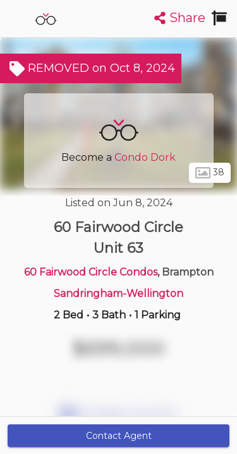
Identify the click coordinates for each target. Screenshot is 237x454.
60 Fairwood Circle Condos (90, 272)
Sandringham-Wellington (118, 294)
